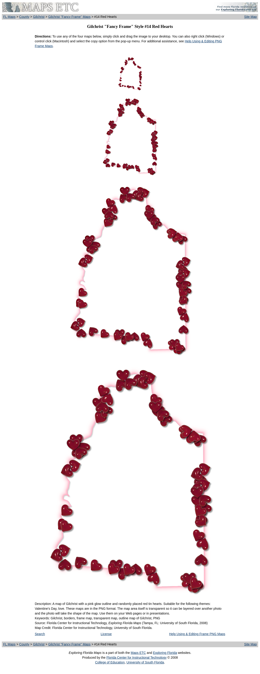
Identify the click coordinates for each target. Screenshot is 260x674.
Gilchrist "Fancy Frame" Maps (69, 17)
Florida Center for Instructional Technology (136, 657)
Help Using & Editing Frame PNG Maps (197, 634)
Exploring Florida (165, 653)
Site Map (250, 17)
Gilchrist (39, 17)
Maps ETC (138, 653)
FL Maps (9, 17)
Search (40, 634)
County (24, 17)
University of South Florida (145, 662)
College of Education (110, 662)
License (106, 634)
